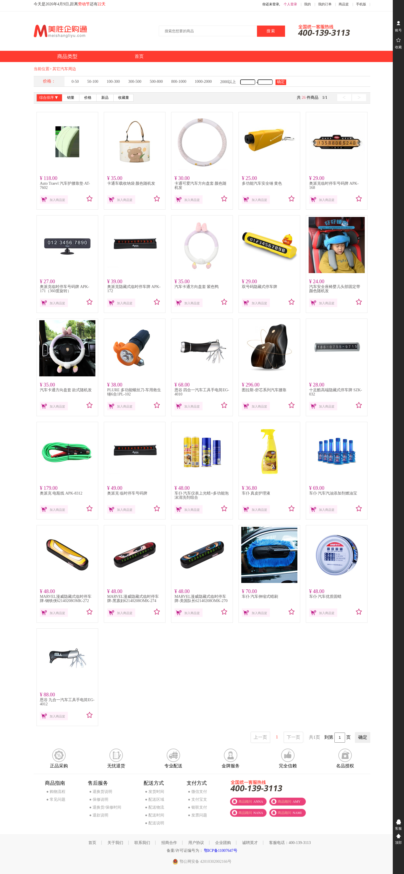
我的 (307, 4)
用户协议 (196, 843)
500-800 (156, 81)
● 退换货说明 (100, 792)
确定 (281, 82)
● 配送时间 (154, 815)
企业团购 (223, 843)
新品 (105, 98)
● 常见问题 (55, 799)
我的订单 (325, 4)
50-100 (92, 81)
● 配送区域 (154, 799)
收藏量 (123, 98)
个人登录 (290, 4)
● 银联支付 (197, 807)
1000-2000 (203, 81)
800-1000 (178, 81)
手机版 (361, 4)
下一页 (293, 737)
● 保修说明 (98, 799)
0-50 (75, 81)
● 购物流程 (55, 792)
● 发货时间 (154, 792)
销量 (70, 98)
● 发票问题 (197, 815)
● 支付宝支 (197, 799)
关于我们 (115, 843)
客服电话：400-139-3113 (290, 843)
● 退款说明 (98, 815)
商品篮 (344, 4)
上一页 (260, 737)
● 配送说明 (154, 823)
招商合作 (169, 843)
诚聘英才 (250, 843)
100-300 (113, 81)
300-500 (134, 81)
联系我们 (142, 843)
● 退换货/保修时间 (105, 807)
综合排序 (49, 98)
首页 (92, 843)
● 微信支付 (197, 792)
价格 (87, 98)
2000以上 (228, 82)
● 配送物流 (154, 807)
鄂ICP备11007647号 (220, 850)
